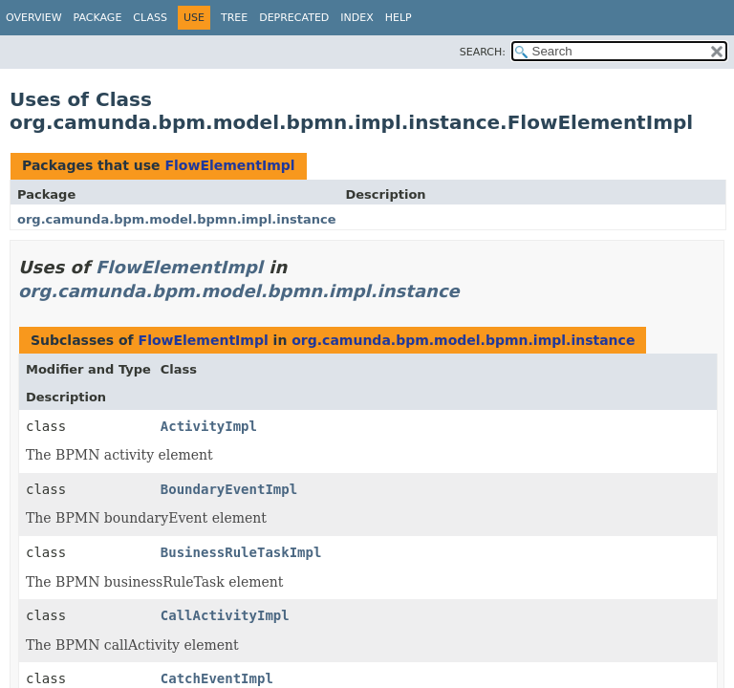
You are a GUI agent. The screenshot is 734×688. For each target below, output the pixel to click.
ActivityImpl (209, 426)
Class (150, 17)
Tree (234, 17)
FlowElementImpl (229, 165)
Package (98, 17)
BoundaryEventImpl (229, 489)
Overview (34, 17)
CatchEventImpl (217, 678)
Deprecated (294, 17)
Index (356, 17)
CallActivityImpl (225, 615)
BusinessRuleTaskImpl (241, 552)
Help (398, 17)
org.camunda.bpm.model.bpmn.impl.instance (176, 219)
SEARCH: (483, 52)
